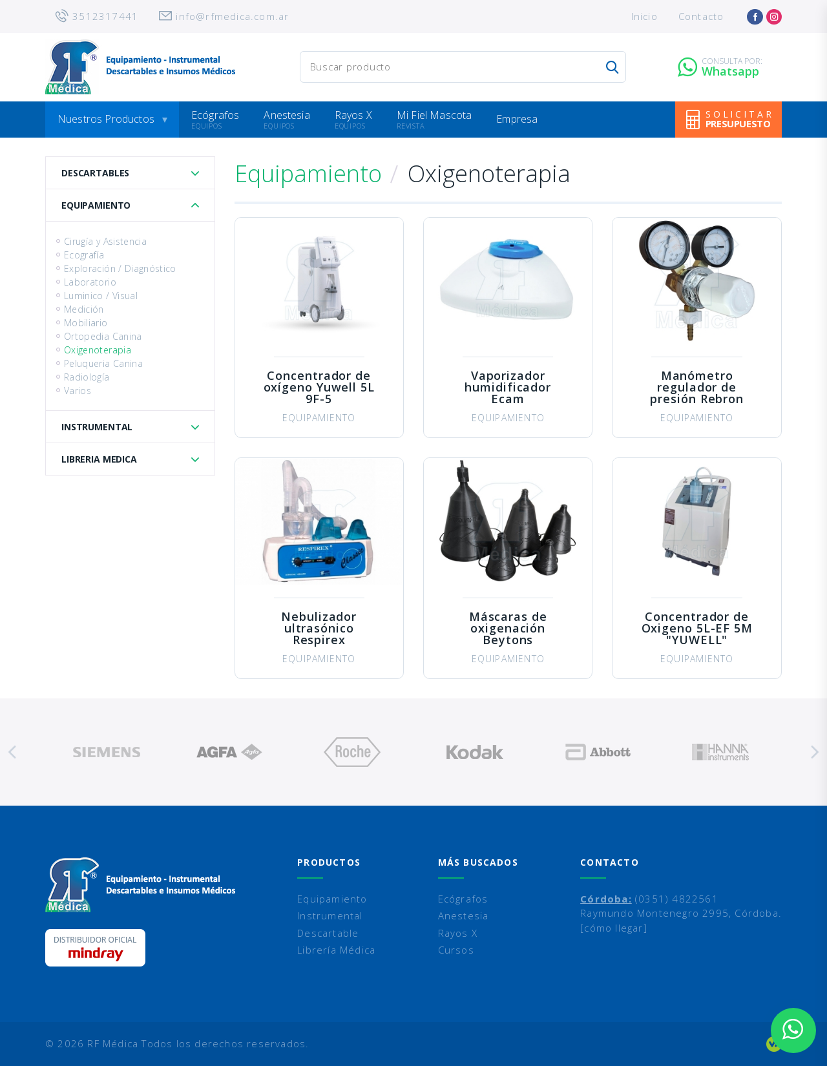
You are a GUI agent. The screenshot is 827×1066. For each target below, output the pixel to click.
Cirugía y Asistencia (105, 241)
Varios (77, 390)
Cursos (456, 949)
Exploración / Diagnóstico (120, 268)
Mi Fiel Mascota (434, 115)
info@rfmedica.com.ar (232, 16)
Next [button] (814, 752)
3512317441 (105, 16)
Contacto (701, 16)
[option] (106, 752)
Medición (84, 309)
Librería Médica (336, 949)
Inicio (644, 16)
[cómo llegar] (613, 927)
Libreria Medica (99, 459)
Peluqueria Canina (103, 363)
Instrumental (96, 427)
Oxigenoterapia (97, 350)
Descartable (328, 932)
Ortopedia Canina (103, 336)
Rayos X (353, 115)
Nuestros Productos (106, 119)
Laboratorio (90, 282)
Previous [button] (12, 752)
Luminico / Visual (101, 295)
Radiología (87, 377)
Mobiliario (86, 323)
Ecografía (84, 255)
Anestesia (286, 115)
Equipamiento (96, 205)
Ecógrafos (215, 115)
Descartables (95, 173)
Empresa (517, 119)
